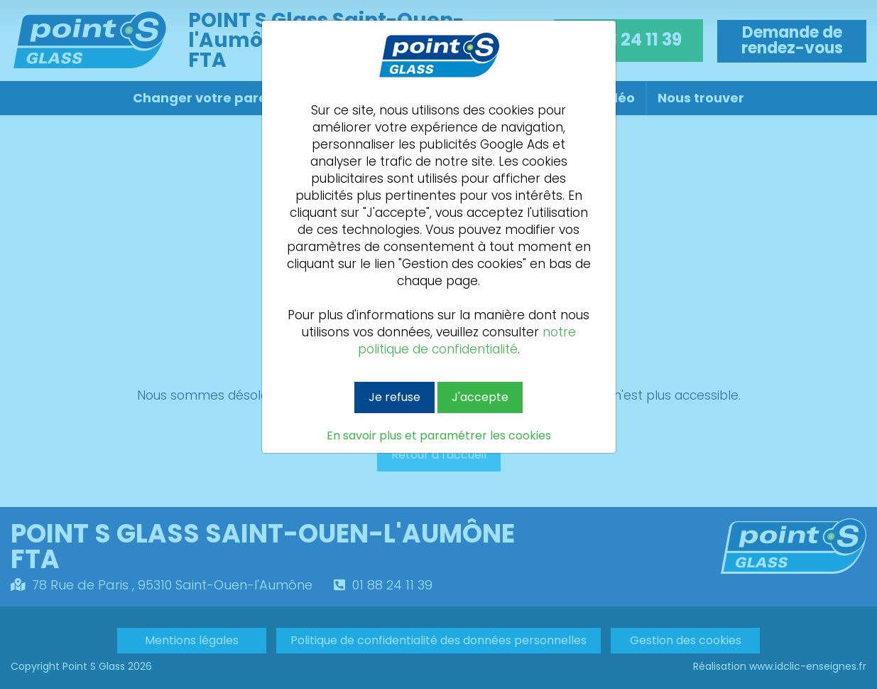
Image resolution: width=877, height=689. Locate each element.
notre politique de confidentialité (467, 341)
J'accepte (480, 397)
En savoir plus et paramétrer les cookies (439, 436)
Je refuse (394, 397)
